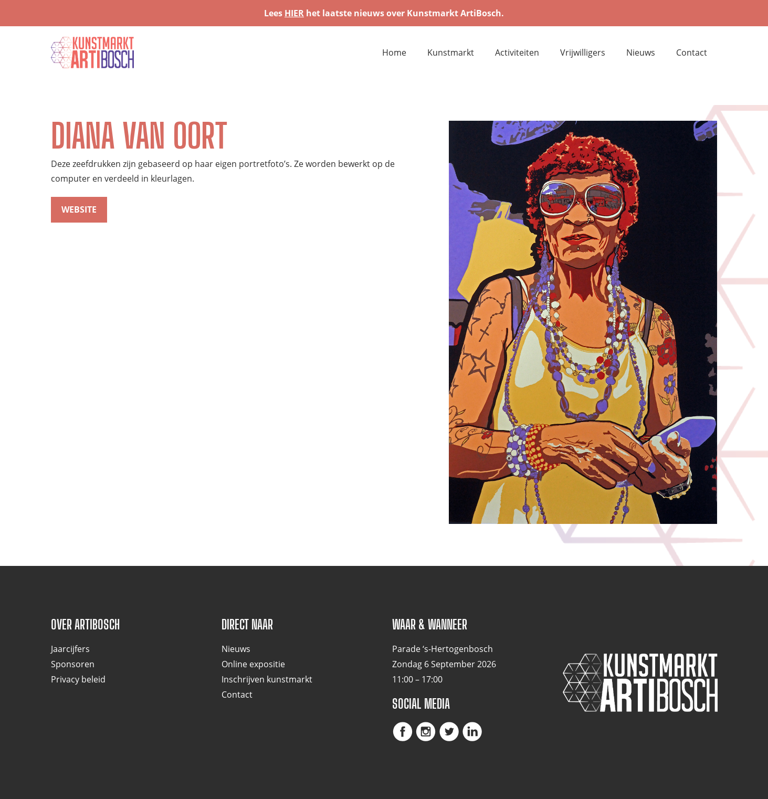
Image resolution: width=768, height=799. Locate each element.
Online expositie (253, 664)
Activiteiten (517, 52)
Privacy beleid (78, 679)
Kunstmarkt (450, 52)
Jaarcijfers (70, 649)
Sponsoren (72, 664)
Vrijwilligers (582, 52)
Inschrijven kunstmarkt (267, 679)
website (79, 209)
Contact (691, 52)
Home (394, 52)
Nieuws (640, 52)
